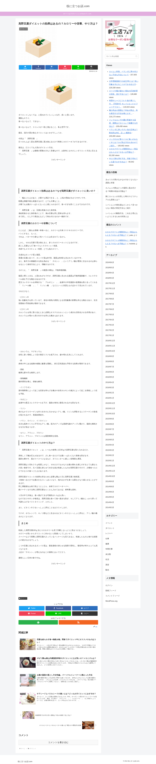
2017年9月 (109, 294)
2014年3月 (109, 507)
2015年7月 (109, 429)
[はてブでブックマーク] (51, 67)
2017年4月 (109, 320)
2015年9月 (109, 419)
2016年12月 (110, 341)
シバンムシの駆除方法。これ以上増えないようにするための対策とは (121, 215)
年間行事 (109, 549)
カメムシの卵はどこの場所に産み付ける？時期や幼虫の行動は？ (120, 189)
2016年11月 (110, 346)
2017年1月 (109, 335)
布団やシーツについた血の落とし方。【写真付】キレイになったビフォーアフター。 (123, 104)
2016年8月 (109, 361)
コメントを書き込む (58, 742)
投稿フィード (110, 591)
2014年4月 (109, 502)
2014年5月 (109, 497)
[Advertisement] (58, 173)
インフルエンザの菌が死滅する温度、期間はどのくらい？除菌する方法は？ (123, 123)
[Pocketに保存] (65, 67)
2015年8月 (109, 424)
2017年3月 (109, 325)
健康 (107, 544)
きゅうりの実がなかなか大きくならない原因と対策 (121, 181)
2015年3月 (109, 450)
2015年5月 (109, 440)
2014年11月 (110, 471)
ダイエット (23, 598)
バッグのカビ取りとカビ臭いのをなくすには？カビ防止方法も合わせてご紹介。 (123, 142)
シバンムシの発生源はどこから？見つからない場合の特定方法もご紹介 (121, 206)
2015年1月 (109, 461)
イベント (109, 523)
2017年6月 (109, 309)
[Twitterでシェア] (25, 67)
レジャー (109, 533)
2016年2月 (109, 393)
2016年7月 (109, 367)
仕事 (107, 539)
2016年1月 (109, 398)
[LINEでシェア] (78, 67)
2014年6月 (109, 492)
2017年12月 (110, 283)
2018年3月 (109, 278)
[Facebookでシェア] (38, 67)
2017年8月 (109, 299)
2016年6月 (109, 372)
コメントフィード (112, 596)
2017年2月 (109, 330)
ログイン (109, 585)
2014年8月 (109, 487)
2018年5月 (109, 268)
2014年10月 (110, 476)
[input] (121, 56)
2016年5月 (109, 377)
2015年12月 (110, 403)
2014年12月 (110, 466)
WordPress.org (111, 601)
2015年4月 (109, 445)
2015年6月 (109, 435)
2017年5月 (109, 315)
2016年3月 (109, 388)
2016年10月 (110, 351)
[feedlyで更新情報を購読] (38, 622)
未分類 (108, 554)
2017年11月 (110, 288)
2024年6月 (109, 262)
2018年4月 (109, 273)
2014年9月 (109, 481)
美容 (107, 565)
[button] (91, 67)
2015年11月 (110, 408)
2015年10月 (110, 414)
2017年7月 (109, 304)
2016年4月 (109, 382)
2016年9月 (109, 356)
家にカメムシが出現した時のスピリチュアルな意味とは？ (121, 198)
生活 (107, 559)
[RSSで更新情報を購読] (78, 622)
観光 (107, 570)
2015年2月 (109, 455)
